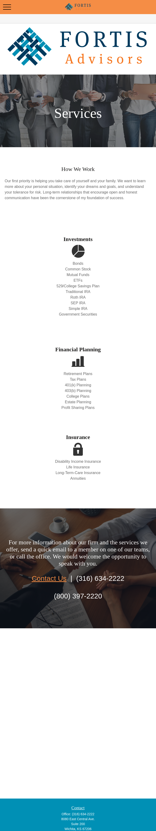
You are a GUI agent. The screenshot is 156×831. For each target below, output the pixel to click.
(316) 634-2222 (83, 814)
